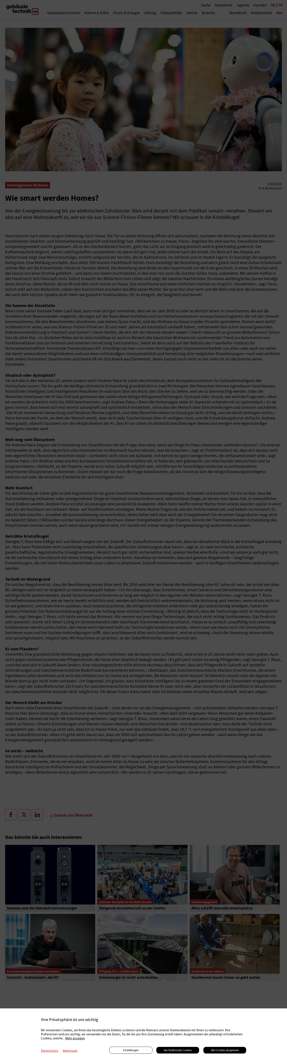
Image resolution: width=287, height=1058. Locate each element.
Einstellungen (131, 1050)
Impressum (70, 1051)
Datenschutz (49, 1051)
